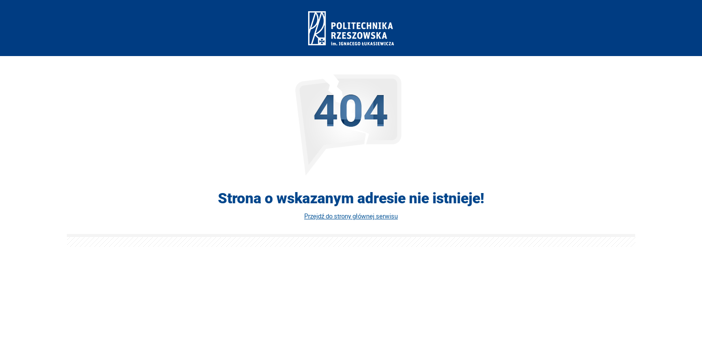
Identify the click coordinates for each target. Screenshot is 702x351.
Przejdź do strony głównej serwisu (351, 216)
